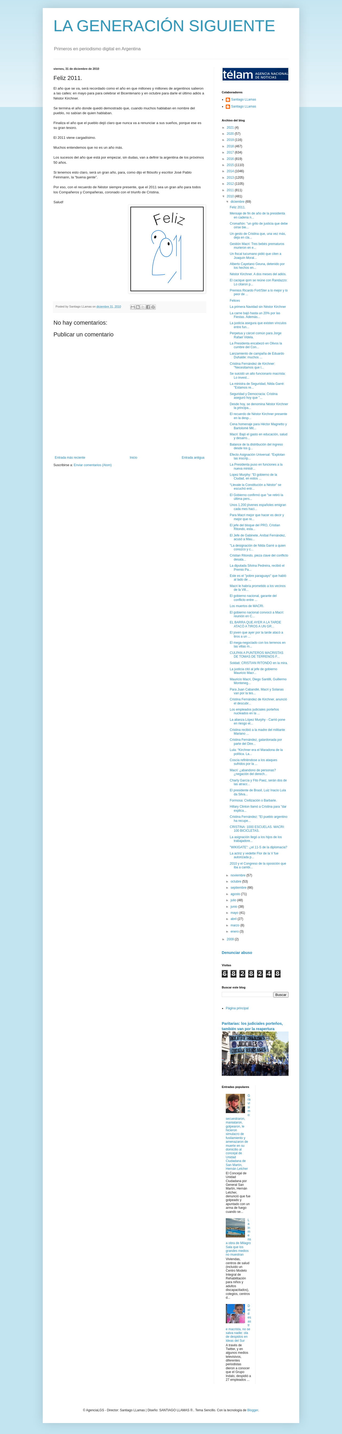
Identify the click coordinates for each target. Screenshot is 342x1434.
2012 (231, 184)
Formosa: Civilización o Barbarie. (253, 800)
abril (234, 919)
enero (235, 931)
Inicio (133, 457)
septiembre (239, 887)
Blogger (252, 1410)
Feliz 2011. (238, 207)
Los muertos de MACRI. (247, 606)
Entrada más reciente (70, 457)
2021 (231, 127)
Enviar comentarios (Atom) (93, 465)
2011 (231, 190)
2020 (231, 134)
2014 (231, 171)
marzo (235, 925)
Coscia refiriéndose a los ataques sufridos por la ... (253, 762)
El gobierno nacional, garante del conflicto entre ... (253, 597)
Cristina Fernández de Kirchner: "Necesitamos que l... (252, 365)
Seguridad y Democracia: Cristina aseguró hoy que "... (254, 396)
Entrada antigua (193, 457)
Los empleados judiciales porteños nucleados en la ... (254, 711)
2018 (231, 146)
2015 (231, 165)
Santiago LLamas (243, 99)
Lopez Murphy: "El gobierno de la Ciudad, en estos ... (253, 476)
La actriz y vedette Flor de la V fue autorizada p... (254, 855)
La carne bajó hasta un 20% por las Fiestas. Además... (255, 315)
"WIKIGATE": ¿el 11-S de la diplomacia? (258, 847)
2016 (231, 159)
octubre (236, 881)
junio (234, 906)
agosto (236, 894)
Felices (235, 300)
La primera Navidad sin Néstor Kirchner (258, 307)
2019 (231, 140)
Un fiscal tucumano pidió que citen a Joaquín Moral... (255, 255)
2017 (231, 152)
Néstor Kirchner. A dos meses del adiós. (258, 274)
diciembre (238, 202)
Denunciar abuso (237, 952)
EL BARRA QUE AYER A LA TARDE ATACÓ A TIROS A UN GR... (255, 624)
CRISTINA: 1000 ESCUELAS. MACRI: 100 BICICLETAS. (257, 829)
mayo (235, 913)
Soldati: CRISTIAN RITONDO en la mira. (259, 663)
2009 (231, 939)
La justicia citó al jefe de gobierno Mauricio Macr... (253, 671)
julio (234, 900)
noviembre (238, 875)
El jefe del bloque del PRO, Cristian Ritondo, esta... (255, 527)
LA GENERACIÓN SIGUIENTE (164, 26)
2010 (231, 196)
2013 (231, 177)
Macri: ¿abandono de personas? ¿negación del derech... (253, 772)
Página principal (237, 1008)
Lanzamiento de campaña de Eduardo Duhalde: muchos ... (257, 355)
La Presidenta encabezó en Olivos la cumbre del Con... (256, 345)
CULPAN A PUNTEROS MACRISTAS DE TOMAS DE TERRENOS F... (256, 654)
